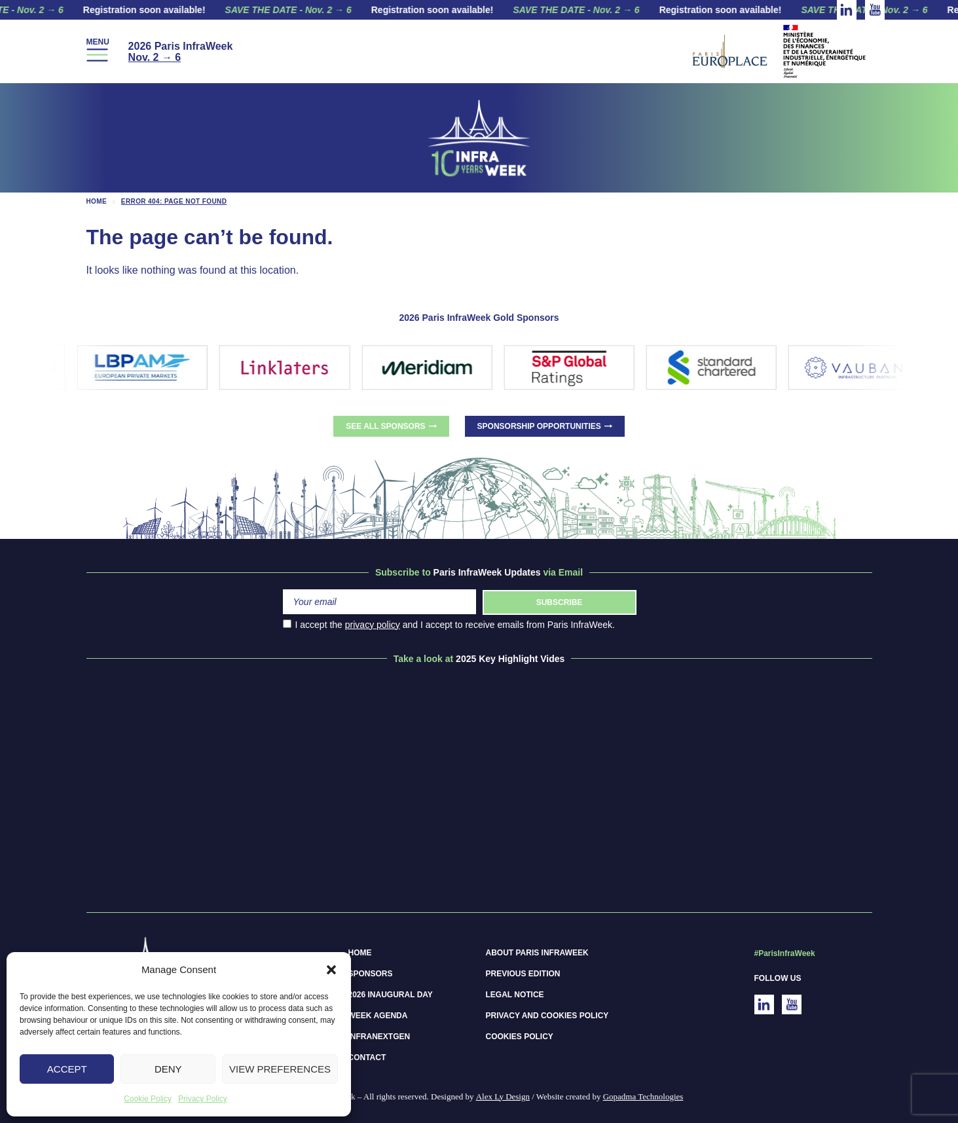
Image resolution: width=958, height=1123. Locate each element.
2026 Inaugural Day (390, 994)
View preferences (280, 1069)
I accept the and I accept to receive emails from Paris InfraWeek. (449, 624)
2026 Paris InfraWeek (180, 52)
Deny (168, 1069)
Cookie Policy (148, 1098)
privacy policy (372, 624)
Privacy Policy (202, 1098)
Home (96, 201)
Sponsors (370, 973)
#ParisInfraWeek (784, 953)
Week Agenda (378, 1015)
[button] (331, 969)
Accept (67, 1069)
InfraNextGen (379, 1036)
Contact (367, 1057)
